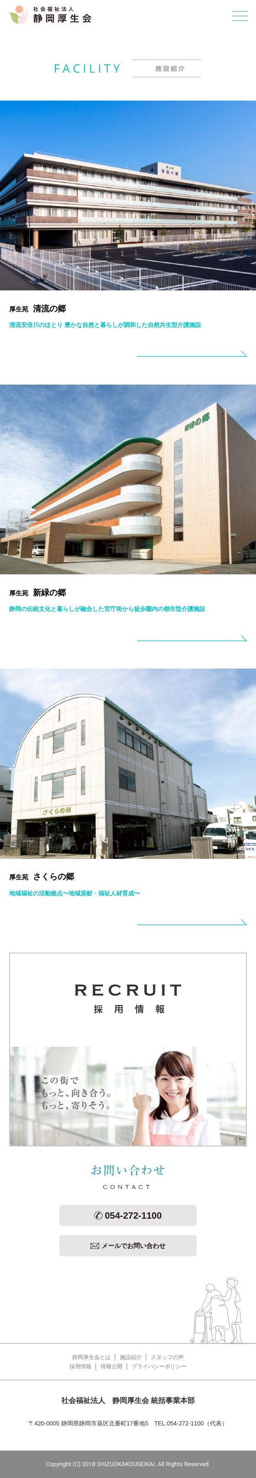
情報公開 (112, 1366)
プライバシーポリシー (159, 1366)
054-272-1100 (128, 1215)
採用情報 (80, 1366)
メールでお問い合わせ (128, 1245)
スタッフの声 (167, 1357)
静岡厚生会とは (91, 1357)
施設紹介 (131, 1357)
